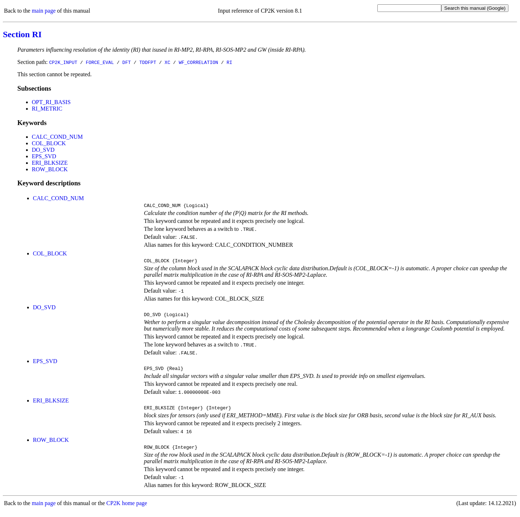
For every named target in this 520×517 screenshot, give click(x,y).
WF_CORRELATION (198, 62)
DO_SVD (43, 150)
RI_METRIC (47, 108)
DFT (126, 62)
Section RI (22, 34)
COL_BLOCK (49, 143)
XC (167, 62)
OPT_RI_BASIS (51, 102)
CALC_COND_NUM (57, 137)
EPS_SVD (44, 156)
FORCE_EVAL (100, 62)
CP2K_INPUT (63, 62)
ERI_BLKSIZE (50, 163)
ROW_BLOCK (50, 169)
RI (229, 62)
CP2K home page (127, 510)
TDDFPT (147, 62)
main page (44, 11)
